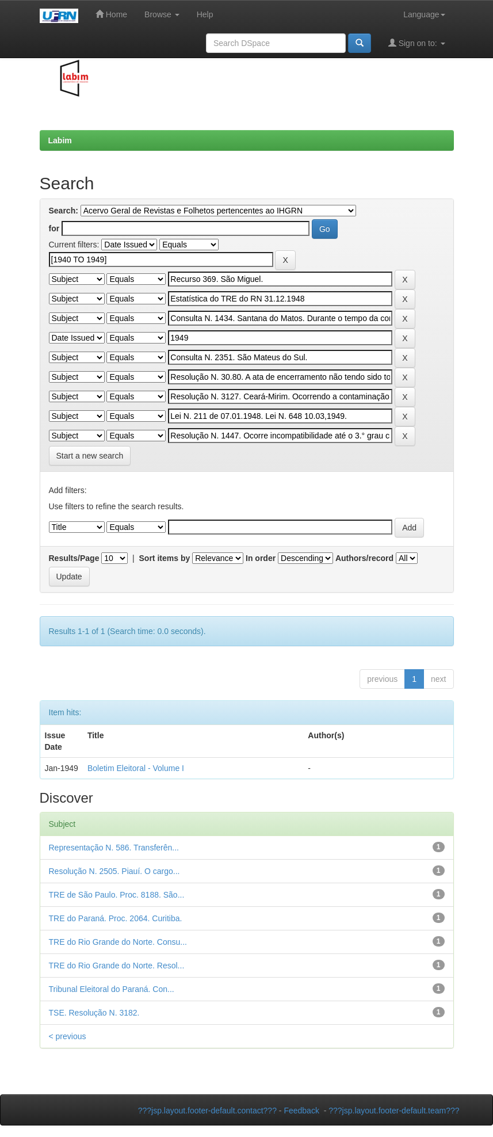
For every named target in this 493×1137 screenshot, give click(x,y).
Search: (63, 210)
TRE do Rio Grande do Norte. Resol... (117, 965)
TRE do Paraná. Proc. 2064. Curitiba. (115, 918)
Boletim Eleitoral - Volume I (135, 768)
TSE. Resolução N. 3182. (94, 1012)
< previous (67, 1036)
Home (111, 14)
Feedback (301, 1110)
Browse (161, 14)
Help (205, 14)
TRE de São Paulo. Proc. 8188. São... (117, 894)
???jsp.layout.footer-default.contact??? (207, 1110)
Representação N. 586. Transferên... (114, 847)
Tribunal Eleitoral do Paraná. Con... (111, 989)
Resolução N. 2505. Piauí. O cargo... (114, 871)
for (54, 228)
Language (424, 14)
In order (261, 558)
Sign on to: (416, 43)
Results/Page (74, 558)
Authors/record (364, 558)
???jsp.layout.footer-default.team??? (393, 1110)
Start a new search (90, 455)
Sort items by (164, 558)
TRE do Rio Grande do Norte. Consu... (118, 942)
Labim (60, 140)
